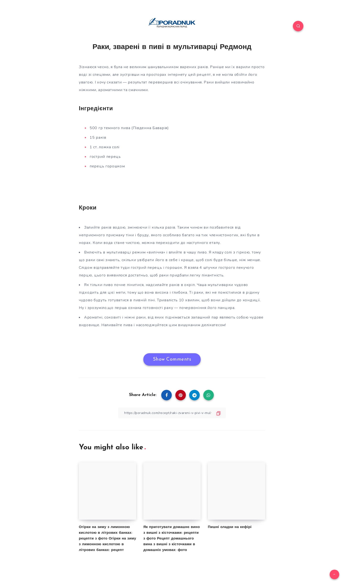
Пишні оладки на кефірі (230, 527)
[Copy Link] (172, 413)
